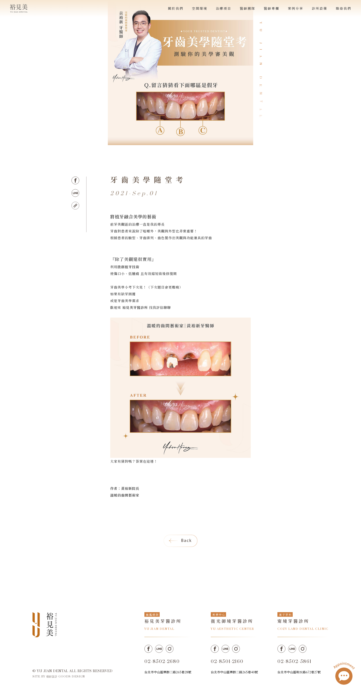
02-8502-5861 (294, 661)
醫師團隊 (247, 8)
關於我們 (175, 8)
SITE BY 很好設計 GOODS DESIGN (58, 676)
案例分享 (295, 8)
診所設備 (319, 8)
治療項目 (223, 8)
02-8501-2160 (227, 661)
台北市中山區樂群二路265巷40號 (234, 672)
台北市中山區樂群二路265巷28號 (167, 672)
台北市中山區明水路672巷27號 (299, 672)
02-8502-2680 (162, 661)
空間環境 (199, 8)
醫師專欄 (271, 8)
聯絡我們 (343, 8)
